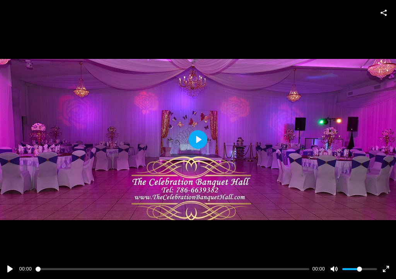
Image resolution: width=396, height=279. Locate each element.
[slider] (172, 269)
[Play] (10, 269)
